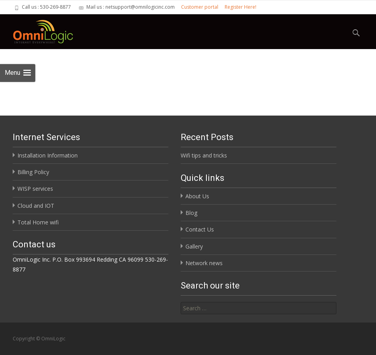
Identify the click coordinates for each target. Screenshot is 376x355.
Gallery (194, 246)
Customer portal (199, 7)
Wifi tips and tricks (204, 155)
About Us (197, 196)
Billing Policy (33, 172)
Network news (204, 263)
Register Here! (240, 7)
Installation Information (47, 155)
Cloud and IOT (35, 205)
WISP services (35, 188)
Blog (191, 212)
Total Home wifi (38, 222)
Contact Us (199, 229)
